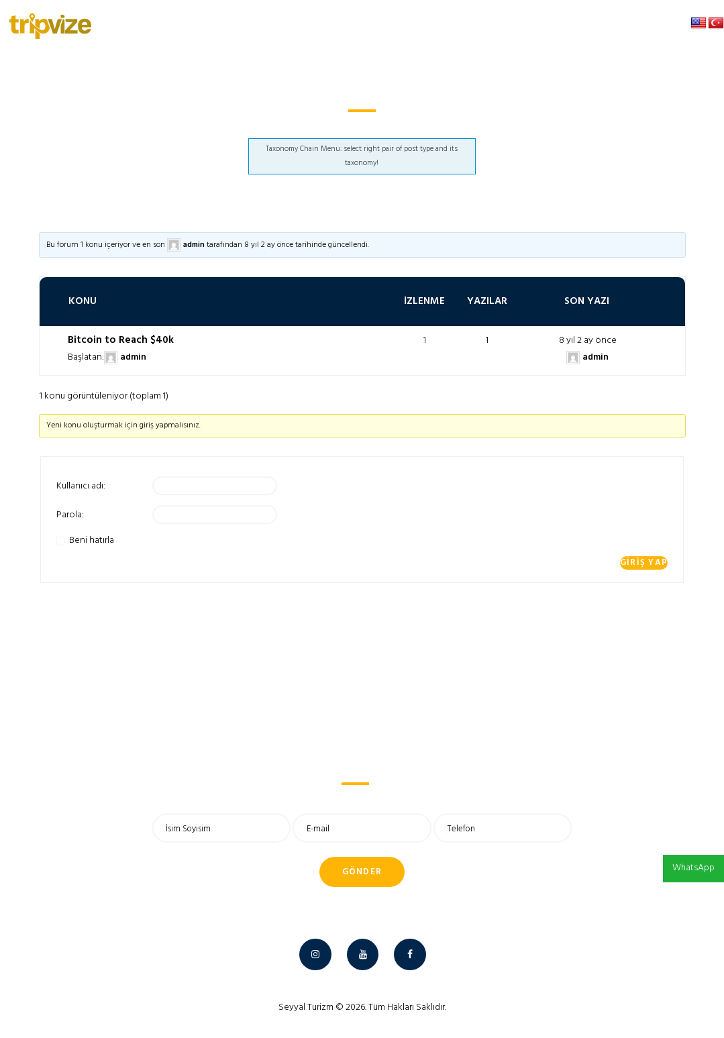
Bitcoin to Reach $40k (121, 340)
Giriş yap (644, 563)
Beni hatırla (91, 541)
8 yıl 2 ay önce (268, 245)
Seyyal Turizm (305, 1007)
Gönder (362, 872)
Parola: (70, 515)
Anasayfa (330, 127)
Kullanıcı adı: (80, 486)
